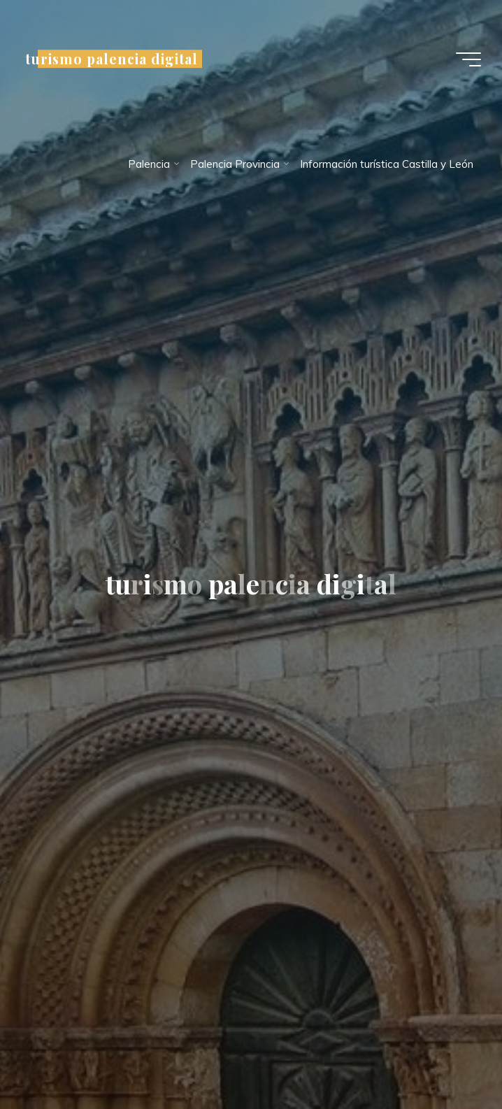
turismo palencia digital (111, 59)
